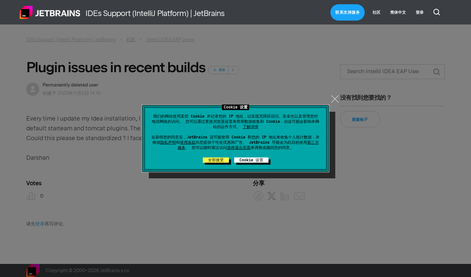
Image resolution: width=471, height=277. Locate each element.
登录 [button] (420, 12)
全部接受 (216, 160)
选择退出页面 (239, 147)
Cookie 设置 (251, 160)
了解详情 (250, 126)
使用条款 (188, 142)
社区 (376, 12)
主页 (50, 12)
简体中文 (398, 12)
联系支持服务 (347, 12)
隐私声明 (168, 142)
